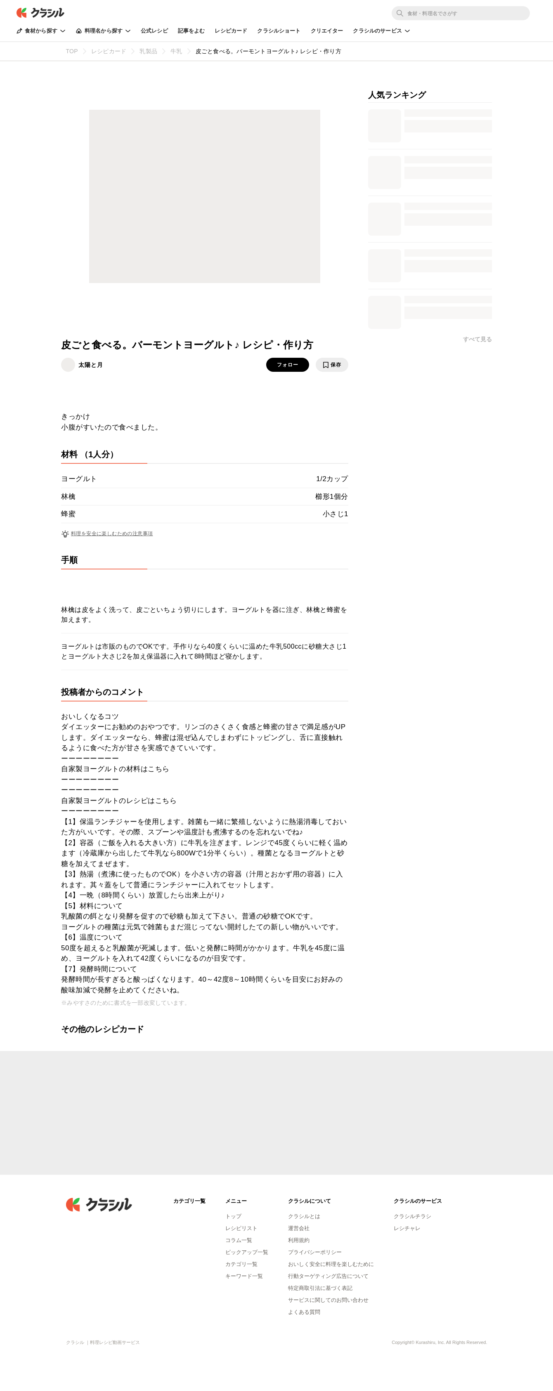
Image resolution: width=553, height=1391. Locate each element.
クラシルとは (304, 1216)
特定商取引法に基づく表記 (320, 1288)
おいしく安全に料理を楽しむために (331, 1264)
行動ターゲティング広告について (328, 1276)
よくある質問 (304, 1312)
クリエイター (327, 31)
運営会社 (299, 1228)
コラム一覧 (238, 1240)
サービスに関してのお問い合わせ (328, 1300)
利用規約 (299, 1240)
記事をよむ (191, 31)
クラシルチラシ (412, 1216)
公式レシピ (154, 31)
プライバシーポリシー (315, 1252)
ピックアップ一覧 (246, 1252)
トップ (233, 1216)
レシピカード (231, 31)
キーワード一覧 (244, 1276)
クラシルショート (278, 31)
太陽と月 (90, 364)
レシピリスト (241, 1228)
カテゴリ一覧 (241, 1264)
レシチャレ (407, 1228)
